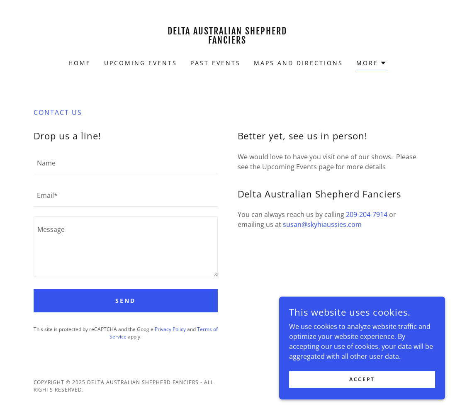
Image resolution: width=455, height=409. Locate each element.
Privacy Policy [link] (170, 329)
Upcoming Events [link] (140, 63)
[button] (371, 64)
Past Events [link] (215, 63)
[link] (227, 41)
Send (125, 300)
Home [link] (79, 63)
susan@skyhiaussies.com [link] (322, 224)
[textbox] (126, 163)
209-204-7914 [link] (366, 214)
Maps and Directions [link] (298, 63)
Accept (362, 390)
